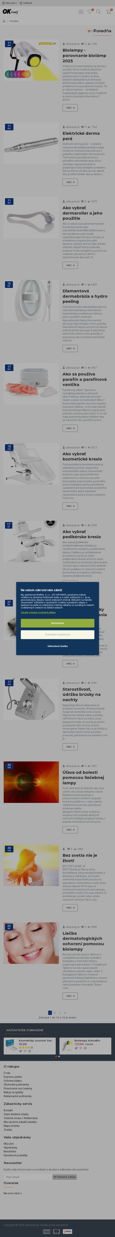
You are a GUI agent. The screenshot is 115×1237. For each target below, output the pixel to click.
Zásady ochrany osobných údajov (38, 612)
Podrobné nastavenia (57, 634)
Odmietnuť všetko (57, 646)
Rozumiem (57, 623)
